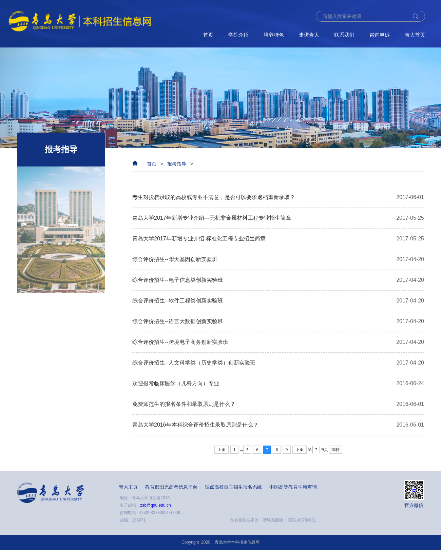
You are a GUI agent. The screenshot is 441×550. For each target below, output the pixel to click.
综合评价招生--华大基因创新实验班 (174, 259)
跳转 (335, 449)
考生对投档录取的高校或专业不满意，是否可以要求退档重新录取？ (213, 197)
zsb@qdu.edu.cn (155, 505)
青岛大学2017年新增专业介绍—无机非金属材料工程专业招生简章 (211, 218)
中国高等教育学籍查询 (293, 487)
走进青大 (309, 35)
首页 (208, 35)
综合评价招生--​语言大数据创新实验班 (177, 321)
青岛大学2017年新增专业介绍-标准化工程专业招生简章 (199, 238)
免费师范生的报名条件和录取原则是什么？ (183, 404)
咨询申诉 (379, 35)
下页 (299, 449)
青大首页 (415, 35)
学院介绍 (238, 35)
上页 (221, 449)
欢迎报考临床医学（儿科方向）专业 (175, 383)
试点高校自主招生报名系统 (233, 487)
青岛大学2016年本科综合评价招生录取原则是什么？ (195, 425)
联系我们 (344, 35)
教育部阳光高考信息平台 (171, 487)
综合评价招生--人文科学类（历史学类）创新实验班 (193, 363)
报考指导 (176, 163)
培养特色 (274, 35)
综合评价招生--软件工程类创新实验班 (177, 300)
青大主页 (128, 487)
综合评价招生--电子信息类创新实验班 (177, 280)
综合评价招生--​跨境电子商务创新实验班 (180, 342)
